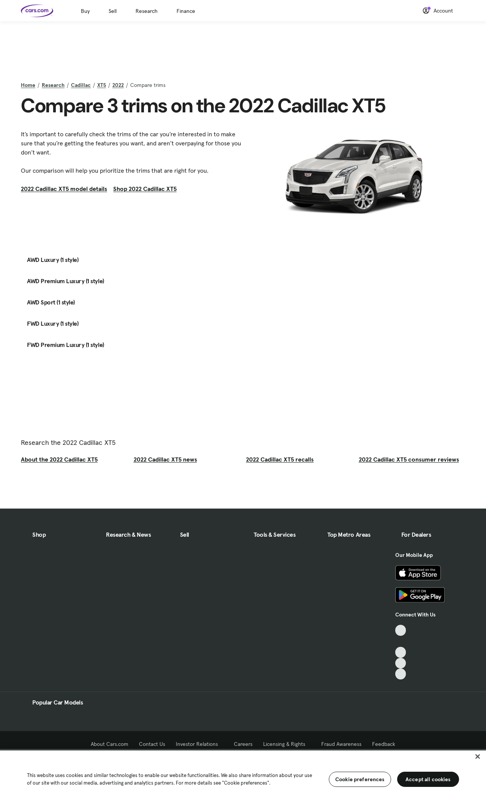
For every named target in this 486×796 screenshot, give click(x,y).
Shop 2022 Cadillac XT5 (145, 188)
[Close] (477, 756)
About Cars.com (109, 744)
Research (147, 11)
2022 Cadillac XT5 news (165, 459)
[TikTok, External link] (400, 630)
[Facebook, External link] (400, 641)
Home (28, 85)
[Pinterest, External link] (400, 673)
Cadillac (81, 85)
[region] (243, 772)
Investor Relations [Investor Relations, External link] (199, 744)
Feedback (383, 744)
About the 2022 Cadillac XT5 (59, 459)
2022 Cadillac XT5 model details (64, 188)
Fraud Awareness (341, 744)
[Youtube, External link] (400, 652)
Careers (243, 744)
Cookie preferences (360, 779)
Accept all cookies (428, 779)
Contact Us (152, 744)
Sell (113, 11)
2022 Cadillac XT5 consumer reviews (409, 459)
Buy (85, 11)
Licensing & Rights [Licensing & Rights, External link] (287, 744)
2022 (118, 85)
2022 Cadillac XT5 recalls (280, 459)
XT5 (101, 85)
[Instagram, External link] (400, 663)
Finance (186, 11)
